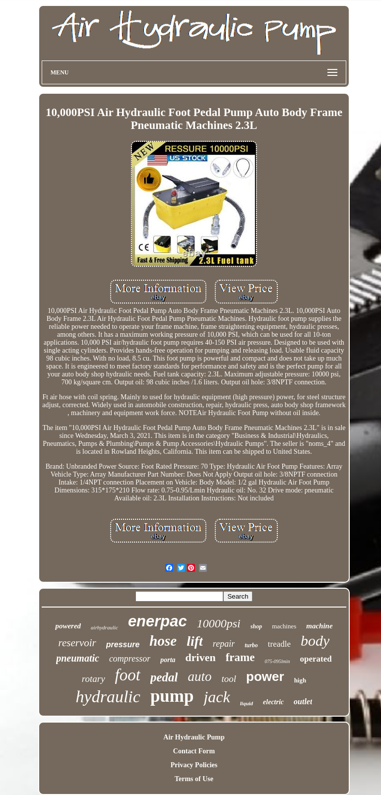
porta (167, 660)
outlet (303, 701)
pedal (164, 677)
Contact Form (194, 751)
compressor (129, 659)
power (265, 676)
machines (284, 626)
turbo (251, 645)
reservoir (77, 643)
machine (319, 626)
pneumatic (77, 658)
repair (224, 644)
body (315, 640)
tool (228, 678)
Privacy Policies (194, 765)
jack (216, 697)
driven (201, 657)
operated (316, 659)
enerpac (157, 621)
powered (68, 626)
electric (273, 702)
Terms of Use (194, 779)
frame (240, 657)
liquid (246, 703)
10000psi (219, 623)
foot (127, 675)
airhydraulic (104, 627)
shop (256, 626)
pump (172, 696)
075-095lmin (277, 661)
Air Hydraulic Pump (193, 737)
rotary (93, 678)
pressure (123, 644)
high (300, 680)
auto (199, 676)
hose (163, 641)
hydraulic (108, 696)
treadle (279, 644)
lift (195, 641)
